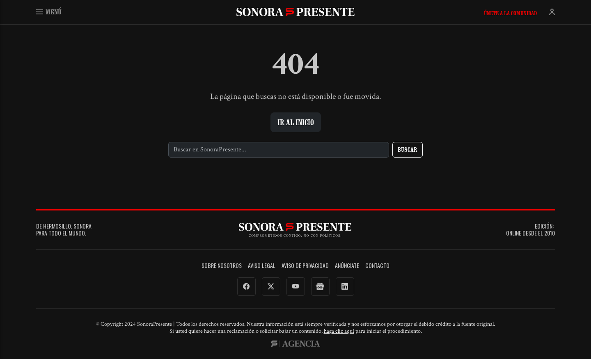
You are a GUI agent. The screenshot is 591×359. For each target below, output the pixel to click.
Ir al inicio (295, 122)
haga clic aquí (339, 331)
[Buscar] (278, 150)
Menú (49, 11)
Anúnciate (347, 265)
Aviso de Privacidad (305, 265)
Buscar (407, 149)
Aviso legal (261, 265)
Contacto (377, 265)
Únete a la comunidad (510, 13)
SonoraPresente (295, 11)
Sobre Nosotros (222, 265)
